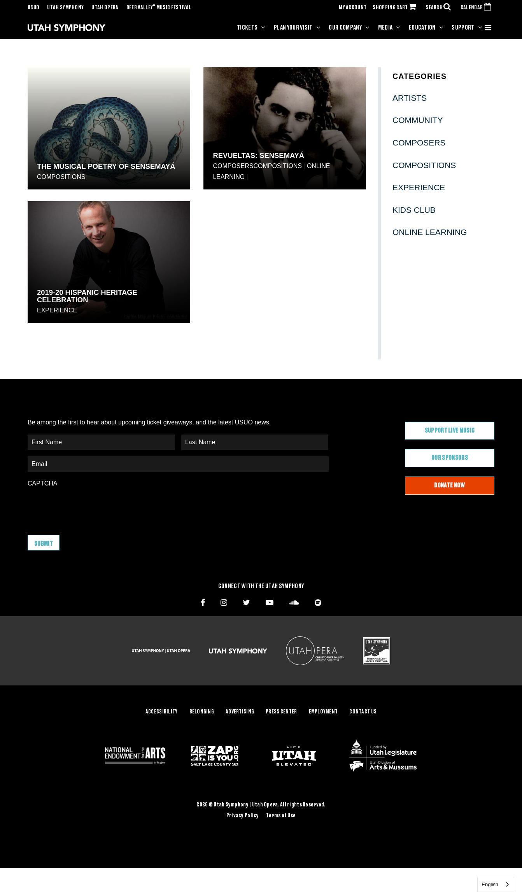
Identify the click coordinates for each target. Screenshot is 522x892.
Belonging (201, 712)
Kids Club (414, 209)
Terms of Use (281, 815)
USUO (33, 8)
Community (417, 120)
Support (463, 28)
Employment (323, 712)
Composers (233, 166)
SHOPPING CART (396, 8)
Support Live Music (450, 431)
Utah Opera (104, 8)
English (490, 884)
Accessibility (161, 712)
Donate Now (449, 485)
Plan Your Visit (293, 28)
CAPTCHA (42, 483)
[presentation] (87, 507)
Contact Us (363, 712)
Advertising (240, 712)
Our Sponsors (449, 458)
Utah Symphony (65, 8)
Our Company (345, 28)
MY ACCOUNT (352, 8)
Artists (409, 97)
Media (385, 28)
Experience (57, 310)
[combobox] (495, 884)
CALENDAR (477, 8)
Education (422, 28)
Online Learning (429, 232)
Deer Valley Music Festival (158, 8)
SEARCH (440, 8)
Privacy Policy (242, 815)
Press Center (281, 712)
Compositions (61, 176)
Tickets (247, 28)
